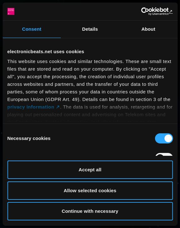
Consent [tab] (31, 29)
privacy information (30, 107)
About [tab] (148, 29)
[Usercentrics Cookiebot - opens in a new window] (145, 11)
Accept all (90, 169)
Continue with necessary (90, 211)
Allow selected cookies (90, 190)
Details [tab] (90, 29)
